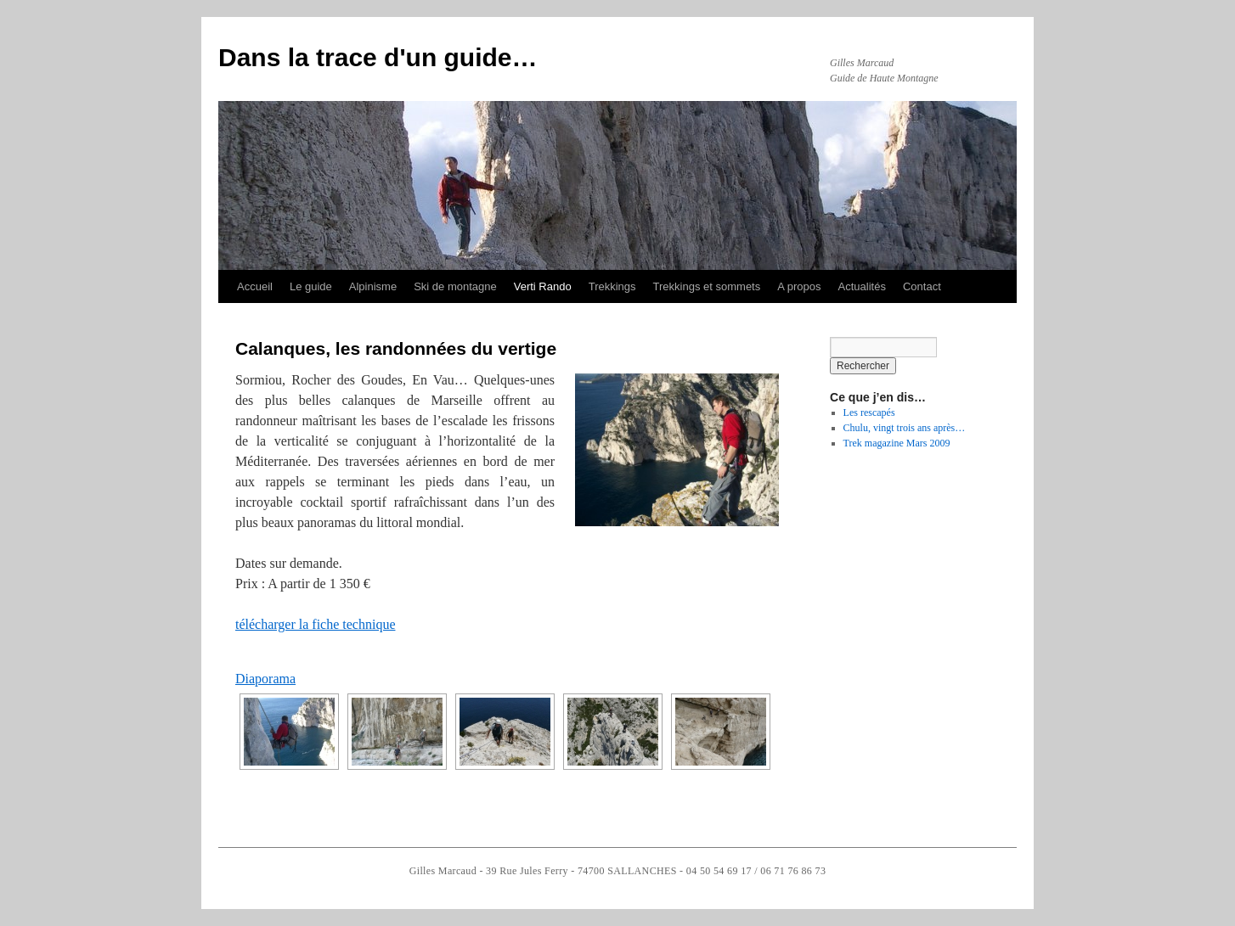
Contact (922, 286)
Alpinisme (373, 286)
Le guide (311, 286)
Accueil (255, 286)
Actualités (862, 286)
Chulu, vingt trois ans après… (904, 428)
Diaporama (265, 678)
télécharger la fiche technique (315, 624)
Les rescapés (869, 412)
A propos (799, 286)
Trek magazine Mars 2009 (896, 443)
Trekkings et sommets (707, 286)
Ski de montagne (455, 286)
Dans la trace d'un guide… (378, 57)
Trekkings (612, 286)
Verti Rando (543, 286)
